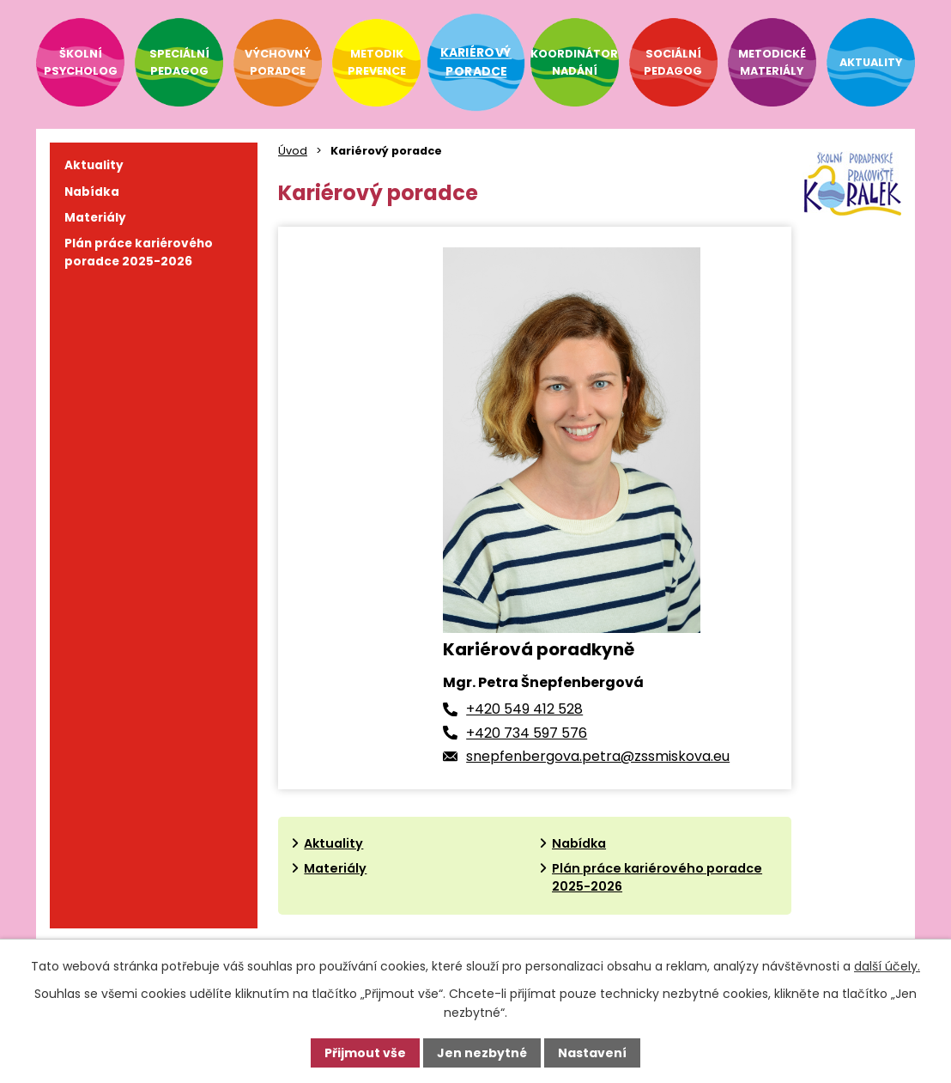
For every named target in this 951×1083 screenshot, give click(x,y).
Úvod (292, 150)
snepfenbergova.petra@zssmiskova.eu (598, 756)
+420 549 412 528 (524, 709)
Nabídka (579, 843)
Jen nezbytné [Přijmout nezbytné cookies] (482, 1053)
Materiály (335, 868)
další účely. (887, 966)
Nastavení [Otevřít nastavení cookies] (592, 1053)
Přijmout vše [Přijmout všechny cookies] (365, 1053)
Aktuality (333, 843)
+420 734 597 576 (526, 733)
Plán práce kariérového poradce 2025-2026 (138, 252)
